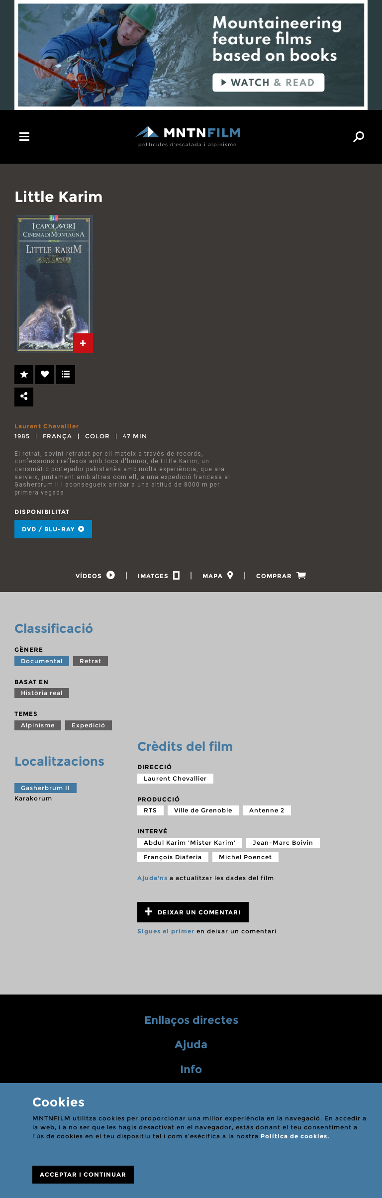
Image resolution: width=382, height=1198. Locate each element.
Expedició (88, 725)
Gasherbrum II (45, 788)
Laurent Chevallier (46, 426)
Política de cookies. (295, 1136)
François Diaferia (173, 857)
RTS (150, 810)
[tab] (83, 343)
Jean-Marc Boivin (283, 842)
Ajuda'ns (152, 878)
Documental (42, 661)
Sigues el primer (165, 931)
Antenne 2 (267, 810)
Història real (42, 693)
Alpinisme (38, 725)
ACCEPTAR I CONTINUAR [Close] (83, 1174)
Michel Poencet (245, 857)
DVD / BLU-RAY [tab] (53, 529)
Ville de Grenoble (203, 810)
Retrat (90, 661)
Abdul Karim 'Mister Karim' (190, 842)
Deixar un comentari (193, 911)
